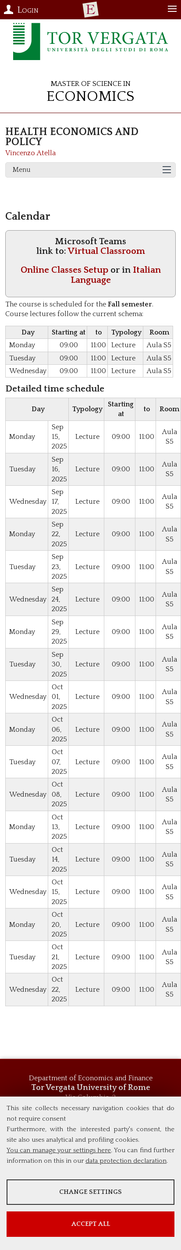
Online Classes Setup (64, 270)
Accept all (90, 1224)
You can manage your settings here (59, 1150)
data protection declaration (126, 1161)
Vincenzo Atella (30, 153)
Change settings (90, 1192)
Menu (22, 170)
